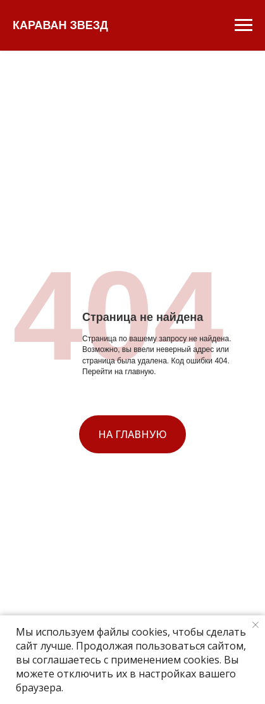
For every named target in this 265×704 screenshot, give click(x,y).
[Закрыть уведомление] (255, 625)
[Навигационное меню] (243, 25)
